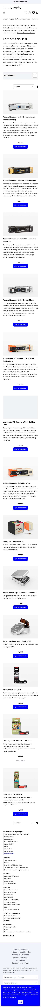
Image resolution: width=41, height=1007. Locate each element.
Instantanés (7, 874)
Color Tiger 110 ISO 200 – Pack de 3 (17, 741)
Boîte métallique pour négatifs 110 (17, 641)
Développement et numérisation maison (17, 932)
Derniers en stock (10, 916)
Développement (8, 936)
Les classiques (9, 839)
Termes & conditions (20, 949)
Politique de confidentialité (20, 952)
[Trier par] (23, 86)
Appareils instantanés (11, 876)
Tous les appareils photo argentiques (16, 834)
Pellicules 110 (8, 897)
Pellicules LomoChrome (12, 904)
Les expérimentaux (10, 841)
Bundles (7, 921)
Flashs (6, 929)
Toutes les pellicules (11, 890)
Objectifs (6, 857)
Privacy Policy (27, 992)
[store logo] (20, 7)
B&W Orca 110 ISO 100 (12, 690)
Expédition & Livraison (20, 955)
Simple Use (8, 849)
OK (20, 1002)
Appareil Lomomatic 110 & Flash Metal (18, 300)
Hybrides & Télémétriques (13, 865)
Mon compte (20, 960)
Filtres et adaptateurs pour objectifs (16, 870)
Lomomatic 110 (9, 854)
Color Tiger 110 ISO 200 (12, 794)
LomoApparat (8, 836)
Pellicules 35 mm (10, 892)
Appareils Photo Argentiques (20, 19)
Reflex (6, 862)
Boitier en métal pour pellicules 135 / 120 (19, 593)
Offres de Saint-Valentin (12, 918)
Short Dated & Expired (11, 909)
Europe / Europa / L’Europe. (26, 33)
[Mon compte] (30, 12)
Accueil (5, 19)
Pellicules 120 (8, 895)
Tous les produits (10, 883)
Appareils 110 (8, 844)
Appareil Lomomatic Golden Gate (16, 483)
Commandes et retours (20, 963)
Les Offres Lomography (11, 913)
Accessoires (8, 851)
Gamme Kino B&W (10, 902)
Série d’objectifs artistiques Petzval (16, 867)
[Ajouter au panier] (20, 147)
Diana (6, 846)
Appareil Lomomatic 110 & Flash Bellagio (19, 180)
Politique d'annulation (20, 957)
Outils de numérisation (11, 900)
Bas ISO (7, 907)
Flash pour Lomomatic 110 (13, 542)
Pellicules (7, 878)
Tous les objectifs (10, 860)
